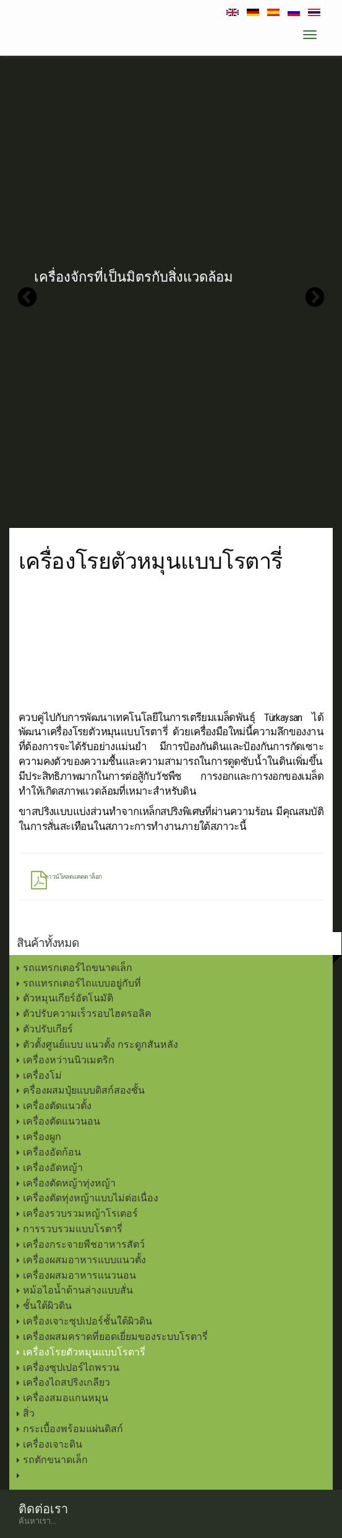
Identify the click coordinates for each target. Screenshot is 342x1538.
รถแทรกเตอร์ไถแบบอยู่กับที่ (82, 983)
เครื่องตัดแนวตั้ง (57, 1106)
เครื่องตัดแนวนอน (61, 1121)
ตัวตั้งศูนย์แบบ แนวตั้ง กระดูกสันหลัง (100, 1044)
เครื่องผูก (42, 1137)
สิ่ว (29, 1413)
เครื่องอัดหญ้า (53, 1167)
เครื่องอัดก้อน (52, 1152)
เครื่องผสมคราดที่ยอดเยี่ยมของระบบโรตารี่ (115, 1336)
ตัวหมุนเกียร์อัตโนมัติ (68, 998)
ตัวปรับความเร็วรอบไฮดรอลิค (87, 1013)
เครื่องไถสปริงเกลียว (66, 1382)
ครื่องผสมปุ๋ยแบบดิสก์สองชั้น (84, 1090)
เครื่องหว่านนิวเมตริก (68, 1060)
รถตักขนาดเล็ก (55, 1460)
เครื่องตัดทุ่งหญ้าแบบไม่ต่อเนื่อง (90, 1198)
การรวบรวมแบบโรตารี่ (72, 1229)
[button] (27, 297)
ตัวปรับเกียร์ (48, 1029)
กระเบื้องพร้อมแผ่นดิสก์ (73, 1429)
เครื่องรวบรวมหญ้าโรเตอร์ (80, 1213)
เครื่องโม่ (42, 1075)
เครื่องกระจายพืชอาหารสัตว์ (84, 1244)
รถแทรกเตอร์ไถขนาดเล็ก (77, 968)
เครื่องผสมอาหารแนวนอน (79, 1275)
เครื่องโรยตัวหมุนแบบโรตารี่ (84, 1352)
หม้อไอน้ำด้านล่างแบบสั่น (78, 1290)
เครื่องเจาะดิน (52, 1444)
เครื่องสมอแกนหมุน (65, 1398)
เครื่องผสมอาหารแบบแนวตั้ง (84, 1260)
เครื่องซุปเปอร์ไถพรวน (71, 1367)
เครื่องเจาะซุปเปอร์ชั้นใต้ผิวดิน (87, 1321)
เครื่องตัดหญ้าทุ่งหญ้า (69, 1183)
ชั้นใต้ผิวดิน (47, 1305)
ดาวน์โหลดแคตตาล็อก (66, 879)
